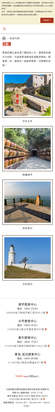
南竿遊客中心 (27, 304)
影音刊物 (15, 38)
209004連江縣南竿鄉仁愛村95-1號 (26, 399)
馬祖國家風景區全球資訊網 (27, 376)
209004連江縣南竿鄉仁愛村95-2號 (25, 312)
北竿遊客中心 (27, 321)
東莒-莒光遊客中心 (27, 354)
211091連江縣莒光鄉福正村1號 (25, 362)
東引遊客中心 (27, 337)
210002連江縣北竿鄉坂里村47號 (25, 329)
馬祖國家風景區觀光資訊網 (31, 28)
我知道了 (46, 20)
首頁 (4, 38)
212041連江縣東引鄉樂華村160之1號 (26, 346)
